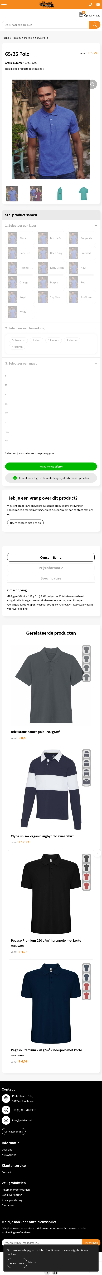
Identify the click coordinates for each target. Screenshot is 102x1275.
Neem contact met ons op (25, 523)
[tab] (51, 557)
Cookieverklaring (12, 1194)
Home (5, 37)
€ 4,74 (19, 951)
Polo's (28, 37)
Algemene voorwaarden (16, 1189)
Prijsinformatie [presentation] (51, 567)
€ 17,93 (20, 842)
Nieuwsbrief (9, 1154)
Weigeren (32, 1262)
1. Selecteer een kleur (20, 225)
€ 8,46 (19, 738)
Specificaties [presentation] (51, 578)
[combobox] (45, 25)
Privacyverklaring (12, 1200)
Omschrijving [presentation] (51, 557)
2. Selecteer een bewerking (25, 328)
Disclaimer (8, 1205)
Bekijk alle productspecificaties (24, 68)
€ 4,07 (19, 1061)
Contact (6, 1172)
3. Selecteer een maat (21, 363)
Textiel (16, 37)
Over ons (7, 1149)
